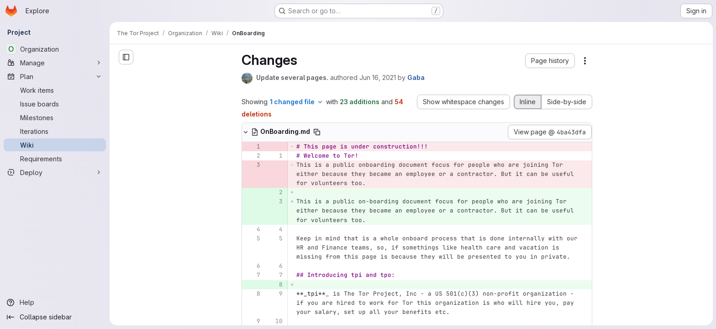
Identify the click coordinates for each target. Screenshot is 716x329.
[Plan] (55, 76)
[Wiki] (55, 144)
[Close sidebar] (126, 57)
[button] (600, 60)
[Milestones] (55, 117)
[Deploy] (55, 172)
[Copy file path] (367, 132)
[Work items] (55, 90)
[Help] (55, 302)
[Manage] (55, 62)
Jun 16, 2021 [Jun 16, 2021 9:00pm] (428, 77)
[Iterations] (55, 131)
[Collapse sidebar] (55, 317)
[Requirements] (55, 158)
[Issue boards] (55, 103)
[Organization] (55, 48)
